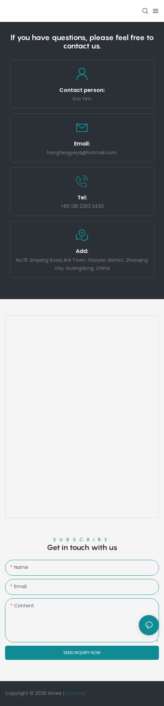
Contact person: (82, 90)
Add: (82, 251)
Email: (82, 144)
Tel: (82, 197)
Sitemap (76, 693)
